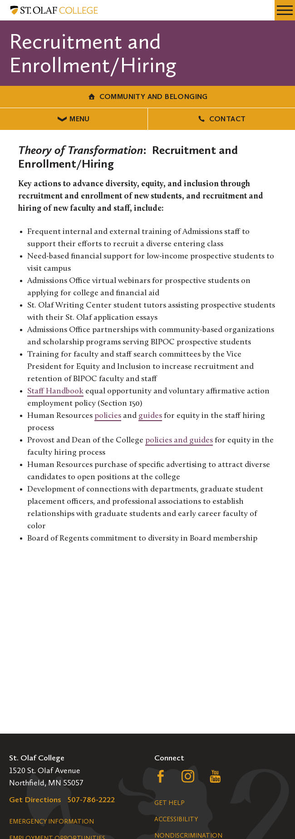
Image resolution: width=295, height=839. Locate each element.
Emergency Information (51, 821)
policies (107, 416)
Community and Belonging (147, 96)
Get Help (169, 803)
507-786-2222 (91, 799)
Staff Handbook (55, 391)
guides (150, 416)
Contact (221, 118)
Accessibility (176, 819)
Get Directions (35, 799)
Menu (74, 118)
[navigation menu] (285, 10)
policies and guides (179, 440)
